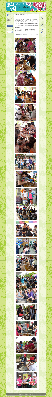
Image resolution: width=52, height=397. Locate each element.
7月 (41, 23)
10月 (41, 22)
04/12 (42, 30)
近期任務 (21, 11)
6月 (41, 24)
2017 (41, 16)
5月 (41, 25)
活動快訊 (8, 11)
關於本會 (14, 11)
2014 (41, 17)
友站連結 (36, 11)
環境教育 (8, 16)
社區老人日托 (24, 11)
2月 (41, 31)
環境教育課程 (28, 11)
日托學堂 (8, 14)
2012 (41, 19)
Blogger (32, 394)
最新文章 (11, 11)
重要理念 (18, 11)
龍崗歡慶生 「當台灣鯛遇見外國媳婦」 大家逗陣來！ (43, 28)
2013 (41, 18)
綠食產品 (33, 11)
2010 (41, 32)
